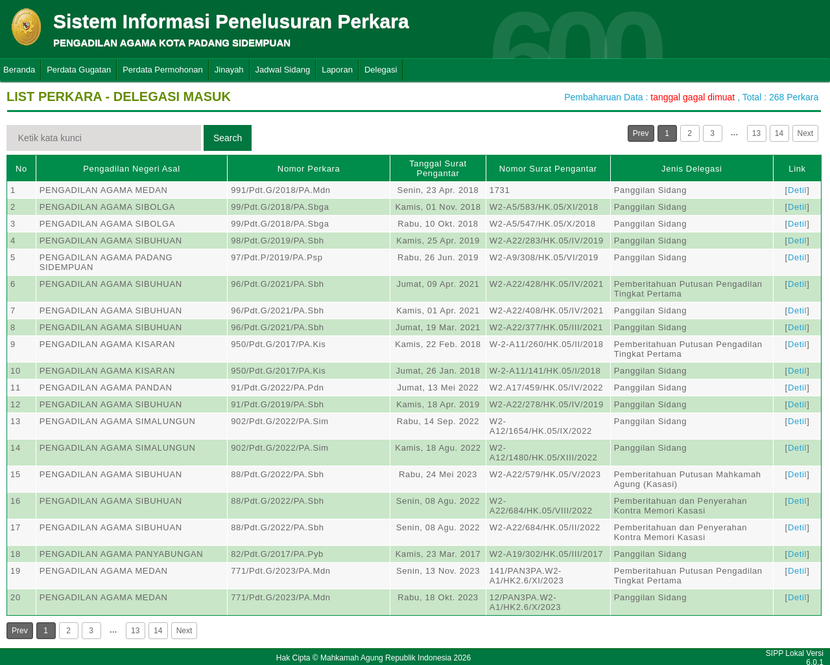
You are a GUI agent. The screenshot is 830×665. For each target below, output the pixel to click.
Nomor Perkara (309, 169)
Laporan (337, 69)
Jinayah (229, 69)
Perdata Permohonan (163, 69)
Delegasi (380, 69)
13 (756, 133)
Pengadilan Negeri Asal (131, 169)
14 (779, 133)
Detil (797, 190)
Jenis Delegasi (691, 169)
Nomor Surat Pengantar (548, 169)
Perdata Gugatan (79, 69)
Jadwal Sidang (283, 69)
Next (806, 133)
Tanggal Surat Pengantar (438, 168)
